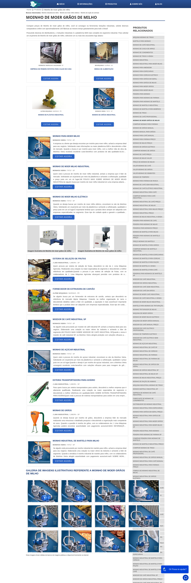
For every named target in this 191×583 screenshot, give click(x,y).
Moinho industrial (140, 60)
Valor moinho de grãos (142, 169)
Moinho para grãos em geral (145, 79)
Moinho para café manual (143, 135)
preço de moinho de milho (144, 162)
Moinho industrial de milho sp (145, 374)
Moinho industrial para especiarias (147, 408)
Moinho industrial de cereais (145, 351)
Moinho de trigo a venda (143, 56)
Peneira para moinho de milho (145, 224)
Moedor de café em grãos (144, 291)
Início (61, 4)
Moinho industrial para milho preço (148, 209)
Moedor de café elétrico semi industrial (145, 339)
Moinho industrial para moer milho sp (147, 426)
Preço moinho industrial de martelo (148, 543)
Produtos (111, 4)
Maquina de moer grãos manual (146, 321)
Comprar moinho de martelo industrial (145, 250)
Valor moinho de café (142, 166)
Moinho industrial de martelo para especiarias (147, 553)
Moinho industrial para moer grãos (148, 421)
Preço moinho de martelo (143, 241)
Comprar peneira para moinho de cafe (146, 521)
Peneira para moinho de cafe (145, 220)
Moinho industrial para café (145, 192)
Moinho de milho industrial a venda (147, 217)
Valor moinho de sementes (144, 173)
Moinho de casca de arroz (144, 49)
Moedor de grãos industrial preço (147, 579)
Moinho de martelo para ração (146, 262)
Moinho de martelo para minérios (147, 109)
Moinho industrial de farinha (145, 355)
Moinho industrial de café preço (146, 202)
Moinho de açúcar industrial (145, 343)
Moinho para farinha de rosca (145, 181)
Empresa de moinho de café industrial (144, 394)
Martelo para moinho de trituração (148, 306)
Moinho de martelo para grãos (146, 245)
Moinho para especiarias (143, 71)
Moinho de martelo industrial (145, 105)
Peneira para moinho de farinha (146, 98)
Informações (84, 4)
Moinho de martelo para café (145, 270)
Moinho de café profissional (145, 117)
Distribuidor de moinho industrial (147, 404)
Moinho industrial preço (143, 213)
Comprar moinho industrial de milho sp (148, 515)
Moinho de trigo (139, 113)
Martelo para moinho (142, 41)
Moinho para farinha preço (144, 139)
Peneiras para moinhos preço (145, 228)
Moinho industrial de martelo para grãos (147, 548)
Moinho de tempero (141, 177)
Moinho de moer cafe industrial (146, 294)
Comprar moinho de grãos (144, 151)
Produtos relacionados (143, 29)
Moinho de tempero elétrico (145, 334)
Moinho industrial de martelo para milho (147, 538)
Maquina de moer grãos (143, 313)
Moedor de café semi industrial (146, 287)
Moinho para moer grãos (143, 86)
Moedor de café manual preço (145, 324)
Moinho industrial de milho (50, 13)
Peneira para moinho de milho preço (148, 526)
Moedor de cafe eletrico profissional (143, 329)
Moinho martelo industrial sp (145, 389)
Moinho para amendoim (142, 67)
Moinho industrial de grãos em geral (146, 365)
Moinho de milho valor (142, 158)
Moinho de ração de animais (90, 13)
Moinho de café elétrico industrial (148, 188)
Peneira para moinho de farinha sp (147, 434)
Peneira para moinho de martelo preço (146, 237)
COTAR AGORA (38, 80)
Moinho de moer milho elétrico (69, 13)
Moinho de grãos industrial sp (146, 370)
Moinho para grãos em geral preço (147, 412)
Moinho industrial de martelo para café (147, 570)
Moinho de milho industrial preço (147, 378)
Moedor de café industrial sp (145, 575)
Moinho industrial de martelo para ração (147, 565)
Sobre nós (136, 4)
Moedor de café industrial (144, 279)
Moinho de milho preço (142, 143)
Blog (158, 4)
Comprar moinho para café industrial (144, 197)
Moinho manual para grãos (144, 132)
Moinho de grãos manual (143, 128)
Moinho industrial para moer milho (147, 64)
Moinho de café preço (142, 154)
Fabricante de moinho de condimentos (143, 399)
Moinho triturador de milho (144, 309)
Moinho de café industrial (144, 45)
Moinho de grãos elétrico (144, 147)
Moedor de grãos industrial (145, 283)
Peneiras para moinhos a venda (146, 529)
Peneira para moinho (141, 94)
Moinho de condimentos (143, 52)
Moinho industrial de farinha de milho (146, 360)
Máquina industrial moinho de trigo (148, 385)
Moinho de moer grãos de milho (146, 120)
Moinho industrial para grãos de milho (146, 416)
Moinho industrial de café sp (145, 347)
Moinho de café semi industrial (146, 185)
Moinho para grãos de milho (144, 83)
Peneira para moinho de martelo (146, 101)
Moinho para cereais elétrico (145, 75)
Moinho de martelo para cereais (146, 258)
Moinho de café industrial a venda (147, 298)
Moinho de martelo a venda (144, 266)
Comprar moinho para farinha (145, 124)
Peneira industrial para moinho (146, 431)
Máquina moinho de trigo (143, 37)
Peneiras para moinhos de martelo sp (147, 274)
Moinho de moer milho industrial (146, 302)
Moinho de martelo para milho (145, 232)
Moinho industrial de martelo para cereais (147, 559)
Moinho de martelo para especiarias (148, 255)
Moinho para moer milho (143, 90)
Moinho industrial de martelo (145, 533)
